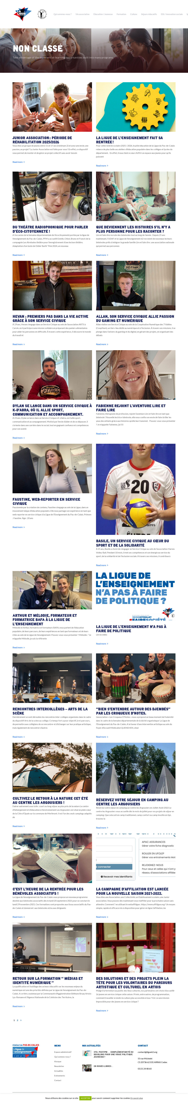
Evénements (59, 1071)
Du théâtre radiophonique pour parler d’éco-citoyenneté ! (50, 228)
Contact (57, 1076)
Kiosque (57, 1057)
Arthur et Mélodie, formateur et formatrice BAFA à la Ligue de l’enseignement (44, 617)
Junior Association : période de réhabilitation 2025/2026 (42, 139)
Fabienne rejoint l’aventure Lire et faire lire (135, 406)
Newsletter (59, 1062)
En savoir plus (136, 1098)
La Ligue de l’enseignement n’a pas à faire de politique (135, 626)
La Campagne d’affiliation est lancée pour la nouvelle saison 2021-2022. (131, 887)
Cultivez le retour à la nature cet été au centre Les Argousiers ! (52, 797)
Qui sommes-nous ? (62, 1052)
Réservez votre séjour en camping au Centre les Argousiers (131, 798)
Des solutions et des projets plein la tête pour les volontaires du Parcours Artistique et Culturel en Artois (133, 978)
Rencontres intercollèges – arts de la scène (49, 708)
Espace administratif (62, 1048)
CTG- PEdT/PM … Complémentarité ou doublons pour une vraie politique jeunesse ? (108, 1051)
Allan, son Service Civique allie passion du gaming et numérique (134, 317)
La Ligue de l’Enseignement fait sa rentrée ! (128, 139)
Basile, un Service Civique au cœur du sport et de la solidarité (132, 540)
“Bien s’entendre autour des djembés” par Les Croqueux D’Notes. (132, 708)
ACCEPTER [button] (85, 1098)
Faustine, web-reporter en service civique (46, 499)
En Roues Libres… (108, 1063)
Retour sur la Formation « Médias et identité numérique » (47, 976)
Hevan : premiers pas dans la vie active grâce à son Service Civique (50, 317)
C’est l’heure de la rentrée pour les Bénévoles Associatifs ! (47, 887)
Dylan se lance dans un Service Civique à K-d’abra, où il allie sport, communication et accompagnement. (52, 408)
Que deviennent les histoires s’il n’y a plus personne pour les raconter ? (132, 228)
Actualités (58, 1066)
